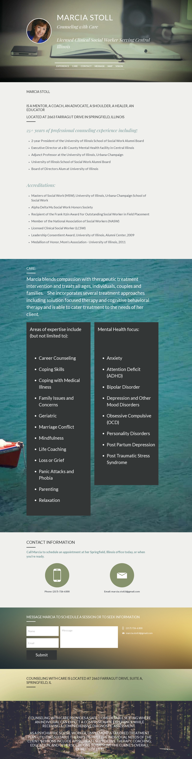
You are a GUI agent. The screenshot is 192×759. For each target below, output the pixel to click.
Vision (125, 59)
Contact (92, 59)
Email (31, 609)
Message (106, 59)
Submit (42, 621)
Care (81, 59)
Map (116, 59)
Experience (69, 59)
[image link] (131, 541)
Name (31, 597)
